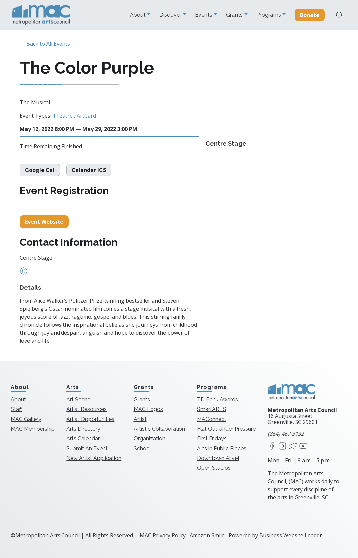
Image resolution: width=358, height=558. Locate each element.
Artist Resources (86, 409)
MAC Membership (33, 429)
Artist (140, 419)
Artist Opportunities (90, 419)
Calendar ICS (89, 170)
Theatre (63, 115)
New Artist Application (93, 458)
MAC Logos (148, 409)
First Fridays (212, 438)
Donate (310, 15)
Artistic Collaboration (159, 429)
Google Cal (40, 170)
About (138, 15)
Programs (269, 15)
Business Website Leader (290, 535)
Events (204, 15)
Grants (235, 15)
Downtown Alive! (218, 458)
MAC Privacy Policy (163, 535)
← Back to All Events (45, 43)
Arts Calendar (83, 438)
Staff (16, 409)
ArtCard (86, 115)
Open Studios (214, 468)
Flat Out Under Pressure (226, 429)
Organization (149, 438)
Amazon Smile (207, 535)
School (142, 448)
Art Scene (78, 399)
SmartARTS (211, 409)
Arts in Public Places (221, 448)
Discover (171, 15)
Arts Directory (83, 429)
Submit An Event (87, 448)
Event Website (44, 221)
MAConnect (211, 419)
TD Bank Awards (217, 399)
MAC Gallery (26, 419)
